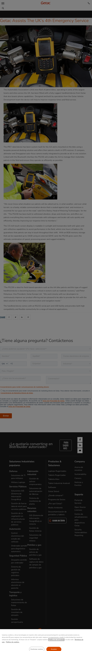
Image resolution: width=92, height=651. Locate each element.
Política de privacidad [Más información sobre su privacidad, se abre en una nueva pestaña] (56, 648)
